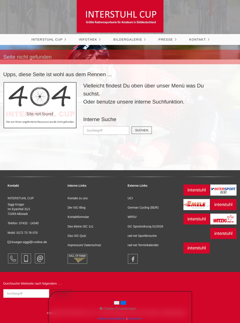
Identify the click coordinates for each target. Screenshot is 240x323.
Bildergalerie (127, 39)
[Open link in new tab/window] (130, 259)
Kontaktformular (78, 217)
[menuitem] (48, 39)
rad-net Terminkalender (143, 245)
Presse (165, 39)
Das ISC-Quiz (77, 235)
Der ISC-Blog (76, 207)
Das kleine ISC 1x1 (80, 226)
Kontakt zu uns (78, 198)
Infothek (88, 39)
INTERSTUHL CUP (47, 39)
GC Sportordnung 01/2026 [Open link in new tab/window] (145, 226)
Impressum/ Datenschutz (84, 245)
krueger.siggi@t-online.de (27, 242)
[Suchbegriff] (106, 130)
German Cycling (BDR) (143, 207)
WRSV (132, 217)
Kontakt (197, 39)
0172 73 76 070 (27, 232)
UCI (130, 198)
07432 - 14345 (29, 223)
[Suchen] (142, 130)
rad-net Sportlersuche (142, 235)
